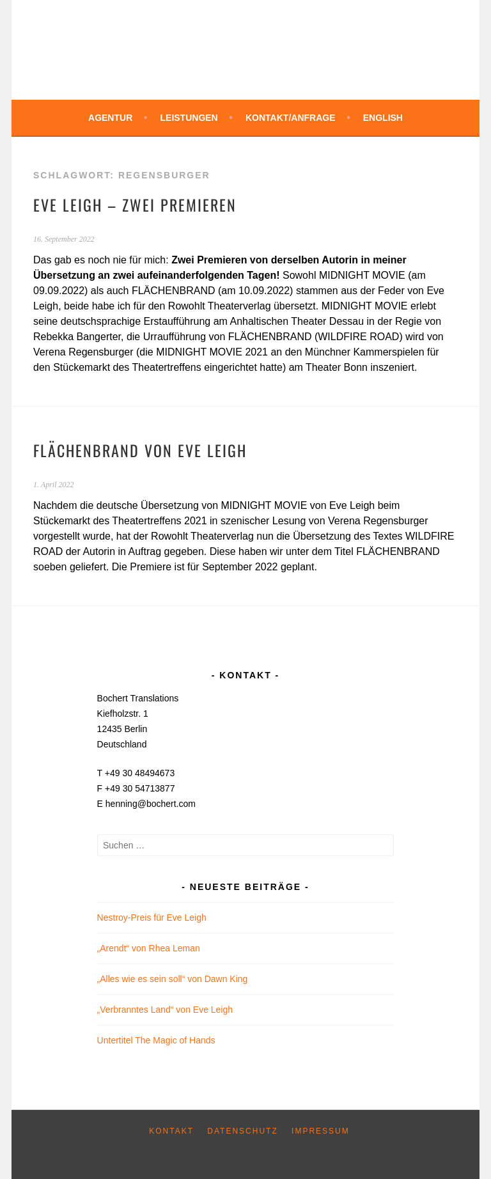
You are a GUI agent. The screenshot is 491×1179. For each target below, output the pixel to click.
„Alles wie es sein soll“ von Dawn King (172, 979)
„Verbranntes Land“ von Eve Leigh (165, 1009)
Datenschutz (242, 1131)
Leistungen (189, 118)
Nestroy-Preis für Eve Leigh (152, 917)
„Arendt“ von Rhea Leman (148, 948)
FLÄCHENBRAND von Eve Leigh (140, 450)
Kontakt (171, 1131)
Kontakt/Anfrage (291, 118)
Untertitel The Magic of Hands (156, 1040)
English (383, 118)
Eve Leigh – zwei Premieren (135, 204)
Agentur (110, 118)
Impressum (321, 1131)
